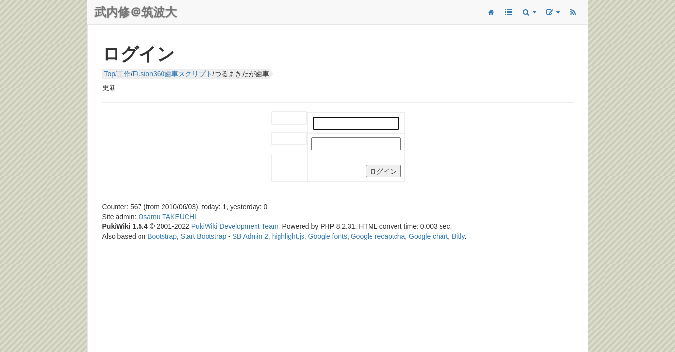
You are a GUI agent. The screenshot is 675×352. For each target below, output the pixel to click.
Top (110, 74)
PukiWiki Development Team (235, 226)
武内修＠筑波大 (135, 12)
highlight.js (288, 236)
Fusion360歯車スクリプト (172, 74)
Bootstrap (162, 236)
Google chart (428, 236)
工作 (124, 74)
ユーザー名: (281, 118)
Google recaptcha (378, 236)
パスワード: (281, 139)
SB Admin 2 (250, 236)
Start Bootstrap (203, 236)
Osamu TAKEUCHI (167, 216)
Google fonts (327, 236)
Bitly (458, 236)
